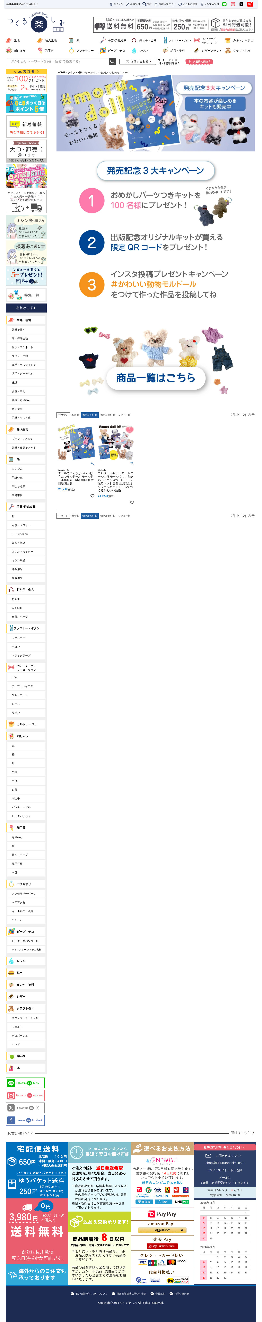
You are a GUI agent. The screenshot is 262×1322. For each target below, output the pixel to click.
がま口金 (17, 607)
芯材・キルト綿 (21, 417)
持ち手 (16, 599)
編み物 (21, 1056)
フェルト (17, 1026)
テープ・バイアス (22, 686)
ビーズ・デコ (116, 50)
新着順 (75, 415)
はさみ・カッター (22, 551)
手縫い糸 (17, 477)
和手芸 (49, 50)
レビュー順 (124, 415)
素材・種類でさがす (24, 447)
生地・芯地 (24, 320)
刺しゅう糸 (18, 486)
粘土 (20, 972)
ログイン (116, 4)
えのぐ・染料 (25, 984)
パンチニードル (21, 807)
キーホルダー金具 (22, 911)
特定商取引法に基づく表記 (131, 1293)
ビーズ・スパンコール (25, 941)
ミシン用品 (18, 560)
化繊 (14, 382)
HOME (61, 72)
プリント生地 (20, 356)
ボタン (16, 646)
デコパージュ (20, 1035)
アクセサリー (85, 50)
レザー (21, 996)
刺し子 (16, 798)
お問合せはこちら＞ (229, 1155)
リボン (16, 712)
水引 (14, 872)
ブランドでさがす (22, 438)
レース (16, 703)
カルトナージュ (243, 40)
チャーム (17, 920)
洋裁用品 (17, 569)
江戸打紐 (17, 863)
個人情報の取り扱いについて (91, 1293)
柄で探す (17, 408)
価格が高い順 (107, 415)
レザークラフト (212, 50)
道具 (14, 789)
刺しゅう (19, 50)
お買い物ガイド (165, 4)
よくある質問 (187, 4)
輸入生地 (51, 40)
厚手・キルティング (24, 364)
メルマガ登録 (209, 4)
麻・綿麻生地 (20, 338)
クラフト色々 (241, 50)
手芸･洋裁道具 (117, 40)
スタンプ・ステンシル (25, 1018)
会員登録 (133, 4)
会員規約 (160, 1293)
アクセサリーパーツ (24, 893)
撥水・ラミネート (22, 347)
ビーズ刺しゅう (21, 816)
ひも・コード (20, 695)
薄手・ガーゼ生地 (22, 373)
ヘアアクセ (18, 902)
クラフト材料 (75, 72)
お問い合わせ (181, 1293)
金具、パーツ (20, 616)
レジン (143, 50)
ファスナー (18, 637)
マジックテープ (21, 655)
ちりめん (17, 837)
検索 (146, 3)
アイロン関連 (20, 533)
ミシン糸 (17, 468)
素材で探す (18, 329)
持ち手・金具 (147, 40)
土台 (14, 780)
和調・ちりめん (21, 400)
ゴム (14, 677)
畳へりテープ (20, 854)
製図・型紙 (18, 542)
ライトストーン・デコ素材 (26, 949)
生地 (17, 40)
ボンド (16, 1044)
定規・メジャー (21, 525)
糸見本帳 (17, 495)
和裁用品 (17, 578)
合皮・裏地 (18, 391)
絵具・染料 (178, 50)
